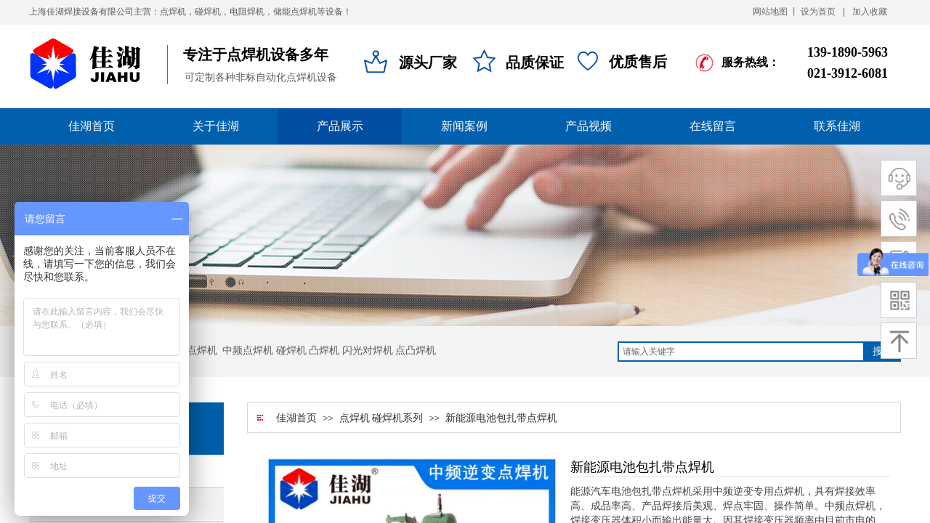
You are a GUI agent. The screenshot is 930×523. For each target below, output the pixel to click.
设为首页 (818, 12)
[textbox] (741, 351)
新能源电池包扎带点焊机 (501, 418)
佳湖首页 (296, 418)
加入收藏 (869, 12)
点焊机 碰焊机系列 (381, 418)
